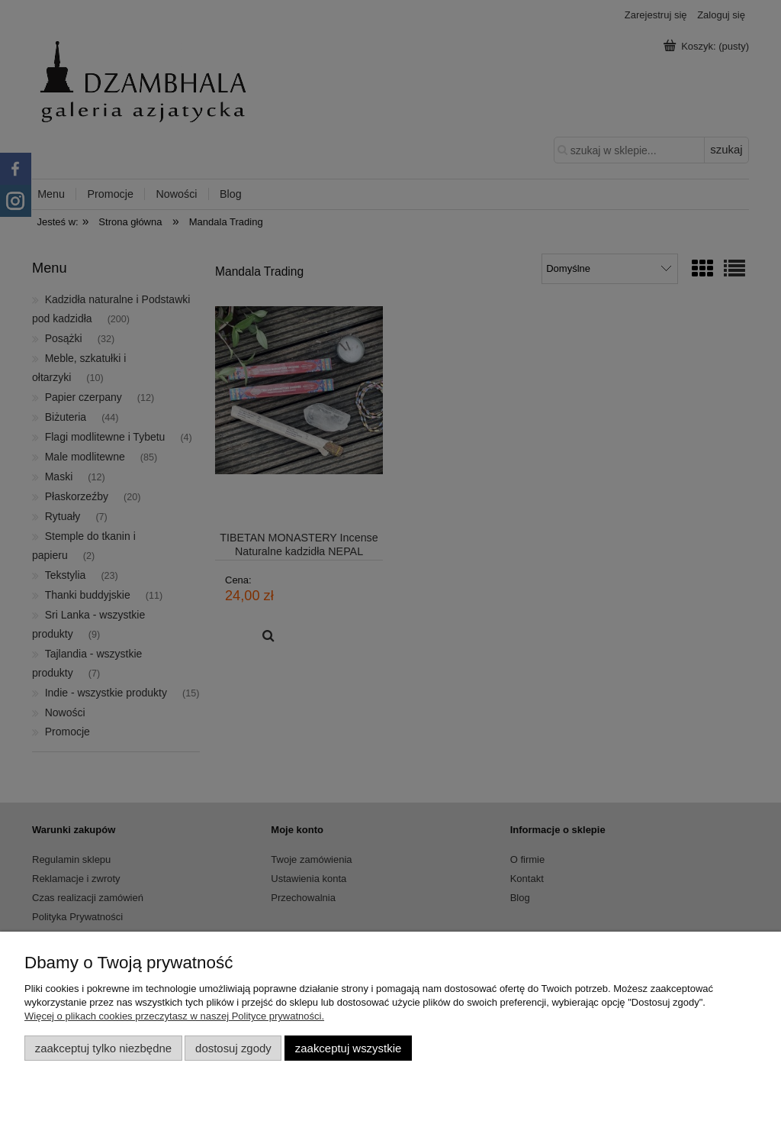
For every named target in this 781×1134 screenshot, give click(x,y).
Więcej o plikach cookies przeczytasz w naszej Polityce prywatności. (174, 1016)
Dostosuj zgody (233, 1048)
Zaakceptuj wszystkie (348, 1048)
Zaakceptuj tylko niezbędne (103, 1048)
